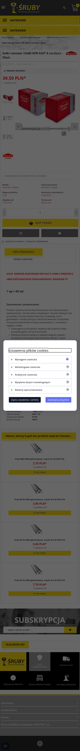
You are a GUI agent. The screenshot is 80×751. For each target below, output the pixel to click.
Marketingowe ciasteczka (27, 367)
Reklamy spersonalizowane (28, 389)
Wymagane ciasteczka (26, 359)
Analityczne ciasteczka (26, 374)
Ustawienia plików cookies (28, 350)
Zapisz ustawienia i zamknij (24, 399)
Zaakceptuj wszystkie (58, 399)
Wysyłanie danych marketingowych (32, 382)
